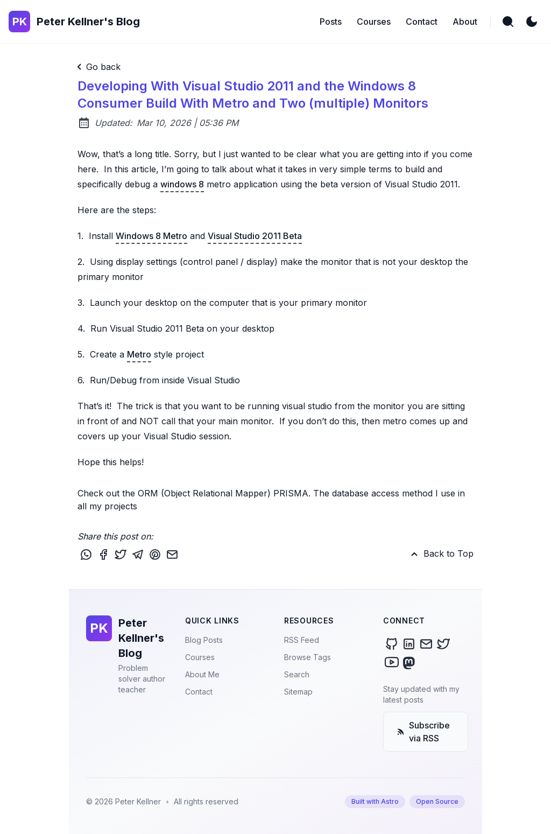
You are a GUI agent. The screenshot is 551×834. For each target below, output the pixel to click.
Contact (199, 691)
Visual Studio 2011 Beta (255, 235)
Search (296, 674)
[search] (508, 21)
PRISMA (290, 493)
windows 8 (182, 184)
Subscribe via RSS (423, 732)
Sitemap (298, 691)
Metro (139, 354)
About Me (202, 674)
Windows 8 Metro (151, 235)
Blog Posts (204, 639)
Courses (200, 657)
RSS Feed (301, 639)
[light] (531, 21)
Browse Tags (307, 657)
